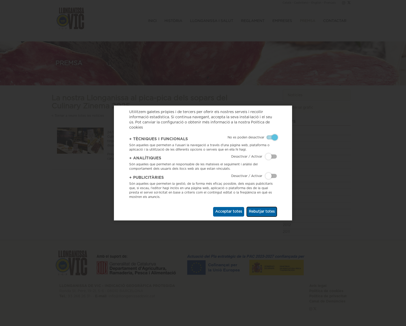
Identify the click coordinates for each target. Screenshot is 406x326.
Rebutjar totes (262, 211)
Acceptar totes (228, 211)
